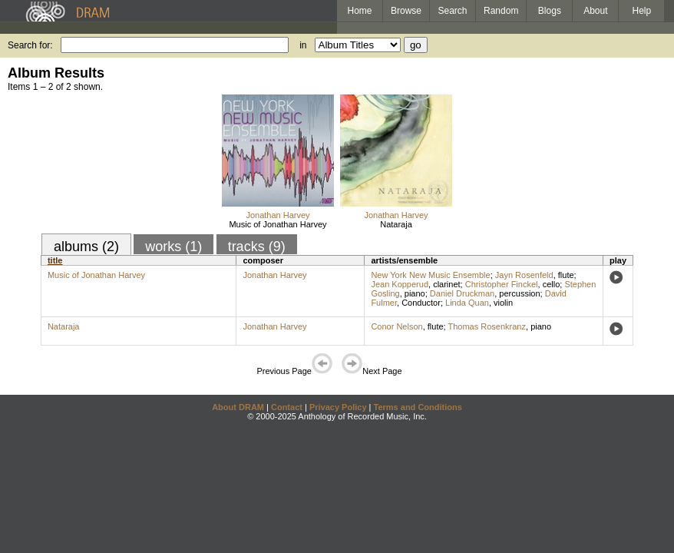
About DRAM (238, 407)
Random (501, 10)
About (595, 10)
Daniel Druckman (462, 293)
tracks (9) (257, 246)
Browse (406, 10)
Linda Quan (467, 302)
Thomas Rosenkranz (487, 326)
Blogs (549, 10)
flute (566, 275)
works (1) (173, 246)
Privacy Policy (338, 407)
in (302, 45)
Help (642, 10)
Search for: (30, 45)
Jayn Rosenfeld (524, 275)
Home (359, 10)
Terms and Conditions (418, 407)
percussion (519, 293)
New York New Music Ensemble (430, 275)
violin (503, 302)
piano (415, 293)
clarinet (446, 284)
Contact (286, 407)
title (55, 260)
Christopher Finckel (501, 284)
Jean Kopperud (399, 284)
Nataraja (396, 224)
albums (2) (86, 246)
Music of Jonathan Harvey (277, 224)
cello (551, 284)
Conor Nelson (396, 326)
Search (453, 10)
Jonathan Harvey (277, 215)
